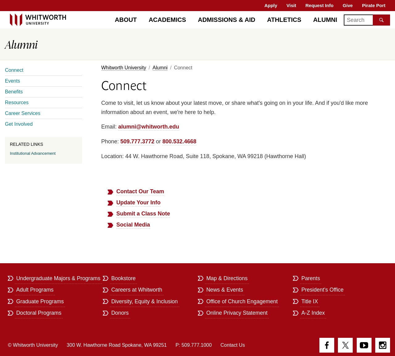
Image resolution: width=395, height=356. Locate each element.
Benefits (14, 91)
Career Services (22, 113)
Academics (167, 19)
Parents (310, 278)
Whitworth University (123, 67)
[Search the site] (381, 20)
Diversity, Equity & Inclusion (144, 301)
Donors (120, 313)
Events (12, 81)
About (126, 19)
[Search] (367, 20)
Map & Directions (226, 278)
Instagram (382, 345)
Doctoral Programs (38, 313)
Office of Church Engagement (241, 301)
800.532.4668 (179, 141)
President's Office (322, 290)
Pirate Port (373, 5)
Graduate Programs (40, 301)
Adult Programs (34, 290)
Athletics (284, 19)
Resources (16, 102)
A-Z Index (313, 313)
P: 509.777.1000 (194, 345)
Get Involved (19, 124)
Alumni (325, 19)
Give (348, 5)
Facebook (326, 345)
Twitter (345, 345)
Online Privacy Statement (237, 313)
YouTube (364, 345)
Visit (291, 5)
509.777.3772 (137, 141)
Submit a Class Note (143, 214)
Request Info (320, 5)
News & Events (224, 290)
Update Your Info (138, 202)
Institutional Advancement (33, 153)
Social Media (133, 225)
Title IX (309, 301)
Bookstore (123, 278)
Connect (14, 70)
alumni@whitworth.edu (148, 127)
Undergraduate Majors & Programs (58, 278)
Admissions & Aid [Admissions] (226, 19)
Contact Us (233, 345)
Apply (270, 5)
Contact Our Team (140, 191)
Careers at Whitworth (136, 290)
